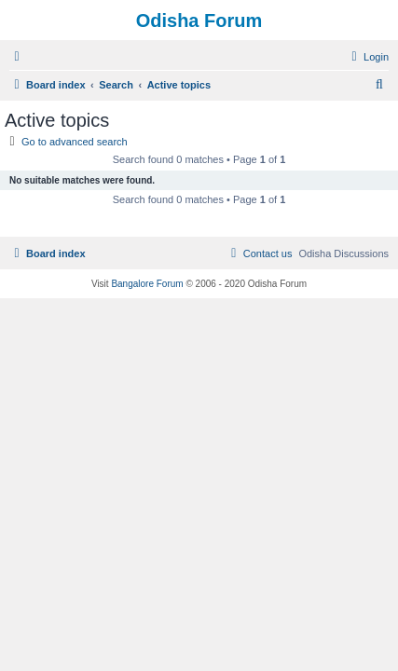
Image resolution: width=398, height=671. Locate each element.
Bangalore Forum (147, 284)
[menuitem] (368, 56)
